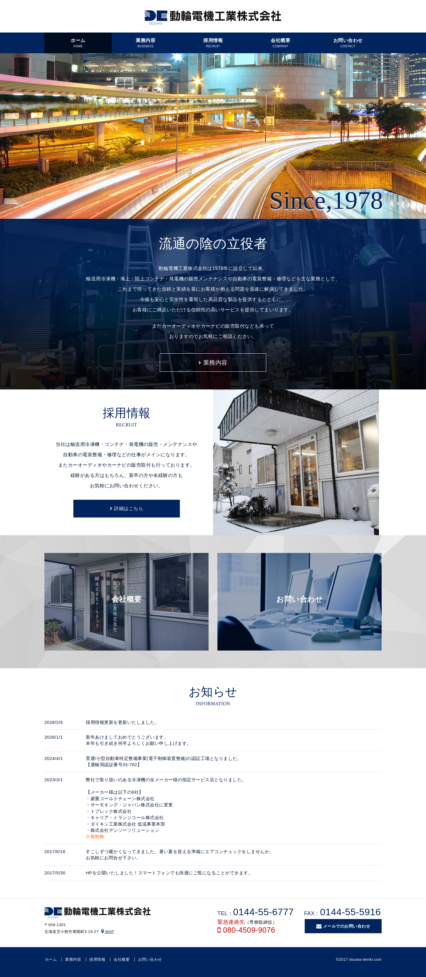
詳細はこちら (126, 508)
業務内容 (213, 362)
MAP (107, 931)
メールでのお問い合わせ (343, 926)
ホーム (51, 959)
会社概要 (122, 959)
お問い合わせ (150, 959)
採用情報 (97, 959)
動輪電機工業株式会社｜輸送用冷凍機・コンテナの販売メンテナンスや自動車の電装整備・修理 (213, 17)
